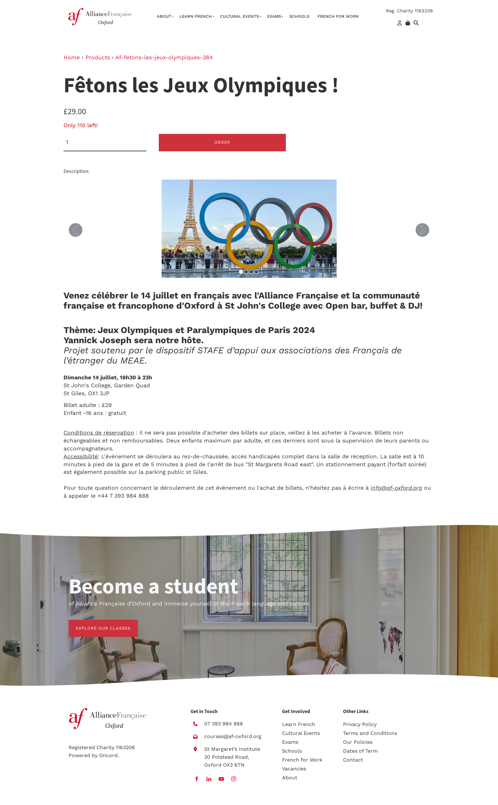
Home (72, 57)
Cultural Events (239, 16)
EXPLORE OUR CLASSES (96, 623)
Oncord (108, 755)
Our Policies (358, 742)
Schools (299, 16)
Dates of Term (360, 751)
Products (97, 57)
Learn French (195, 16)
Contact (353, 760)
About (164, 16)
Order (222, 142)
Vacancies (294, 769)
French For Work (338, 16)
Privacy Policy (360, 724)
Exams (274, 16)
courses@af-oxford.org (232, 736)
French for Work (302, 760)
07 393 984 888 (223, 724)
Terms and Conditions (370, 733)
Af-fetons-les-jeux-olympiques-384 (164, 57)
